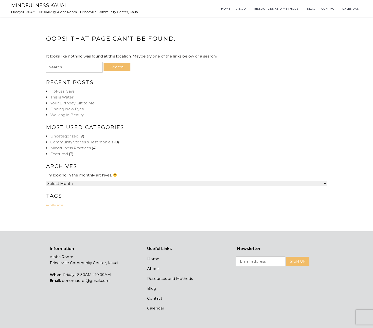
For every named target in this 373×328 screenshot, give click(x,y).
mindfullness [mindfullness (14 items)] (54, 205)
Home (226, 8)
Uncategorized (64, 136)
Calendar (350, 8)
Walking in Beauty (67, 115)
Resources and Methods (170, 278)
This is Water (61, 97)
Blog (311, 8)
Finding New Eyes (67, 109)
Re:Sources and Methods (276, 8)
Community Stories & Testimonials (81, 142)
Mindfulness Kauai (38, 5)
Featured (59, 154)
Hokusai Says (62, 91)
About (242, 8)
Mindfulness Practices (70, 148)
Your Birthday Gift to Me (72, 103)
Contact (328, 8)
